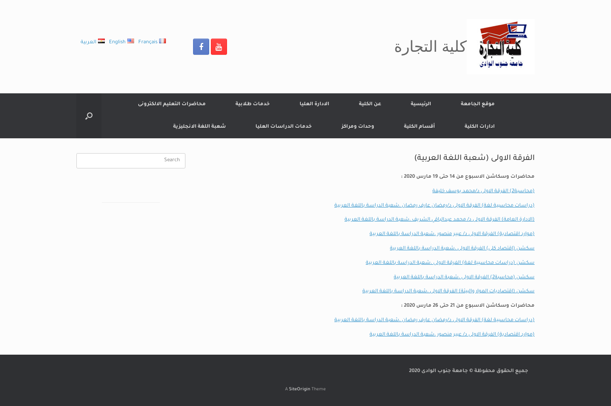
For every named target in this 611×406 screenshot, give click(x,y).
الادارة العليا (314, 104)
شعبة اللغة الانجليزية (199, 127)
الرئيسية (421, 104)
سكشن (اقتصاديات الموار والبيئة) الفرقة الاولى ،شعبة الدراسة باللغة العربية (448, 291)
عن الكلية (370, 104)
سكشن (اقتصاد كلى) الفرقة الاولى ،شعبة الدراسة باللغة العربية (462, 249)
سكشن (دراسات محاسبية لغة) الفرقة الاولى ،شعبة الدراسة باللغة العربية (450, 263)
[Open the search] (88, 115)
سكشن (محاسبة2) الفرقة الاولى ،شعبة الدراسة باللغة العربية (464, 277)
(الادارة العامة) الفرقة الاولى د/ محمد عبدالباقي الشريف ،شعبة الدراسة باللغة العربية (440, 220)
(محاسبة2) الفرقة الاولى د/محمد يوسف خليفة (483, 191)
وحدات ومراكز (358, 127)
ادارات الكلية (480, 127)
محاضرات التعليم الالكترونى (172, 104)
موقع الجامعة (478, 104)
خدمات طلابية (252, 104)
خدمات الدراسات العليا (283, 127)
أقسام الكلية (419, 127)
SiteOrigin (299, 389)
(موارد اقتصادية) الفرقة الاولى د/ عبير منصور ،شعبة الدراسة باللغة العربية (452, 234)
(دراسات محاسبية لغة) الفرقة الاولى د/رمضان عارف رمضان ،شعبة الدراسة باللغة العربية (434, 206)
